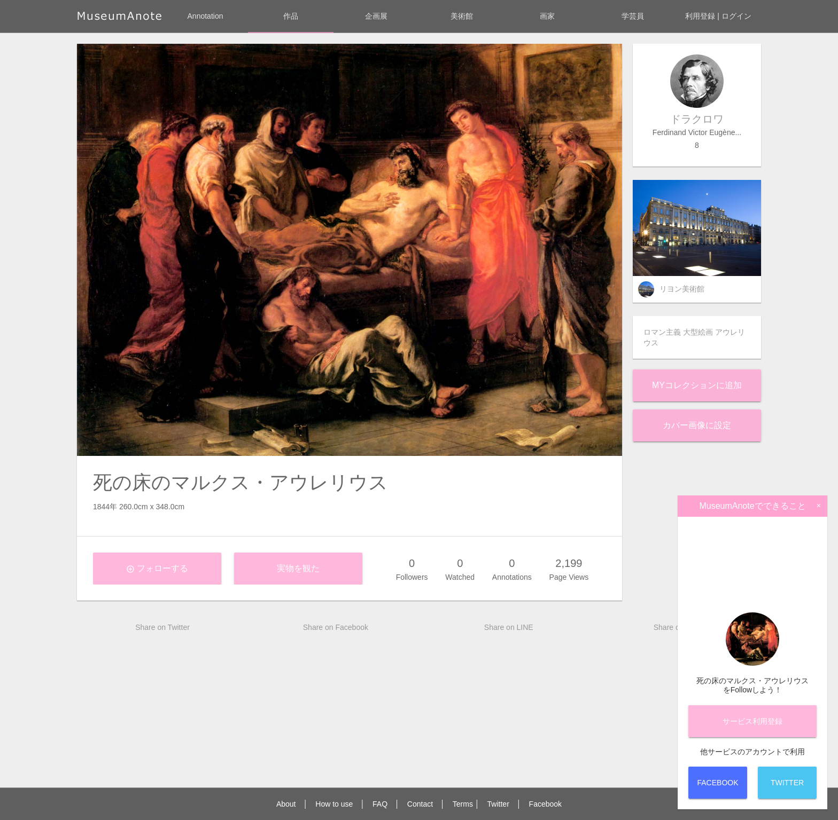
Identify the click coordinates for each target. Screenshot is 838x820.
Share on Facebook (335, 627)
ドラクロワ (697, 119)
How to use (334, 804)
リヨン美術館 (681, 289)
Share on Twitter (162, 627)
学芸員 (633, 16)
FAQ (380, 804)
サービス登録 (752, 721)
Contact (420, 804)
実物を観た (298, 568)
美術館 (462, 16)
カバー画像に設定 (697, 425)
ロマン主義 (662, 332)
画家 (547, 16)
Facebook (545, 804)
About (286, 804)
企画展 (376, 16)
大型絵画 (698, 332)
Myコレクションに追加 (697, 385)
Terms (463, 804)
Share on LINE (508, 627)
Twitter (498, 804)
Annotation (205, 16)
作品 (290, 16)
